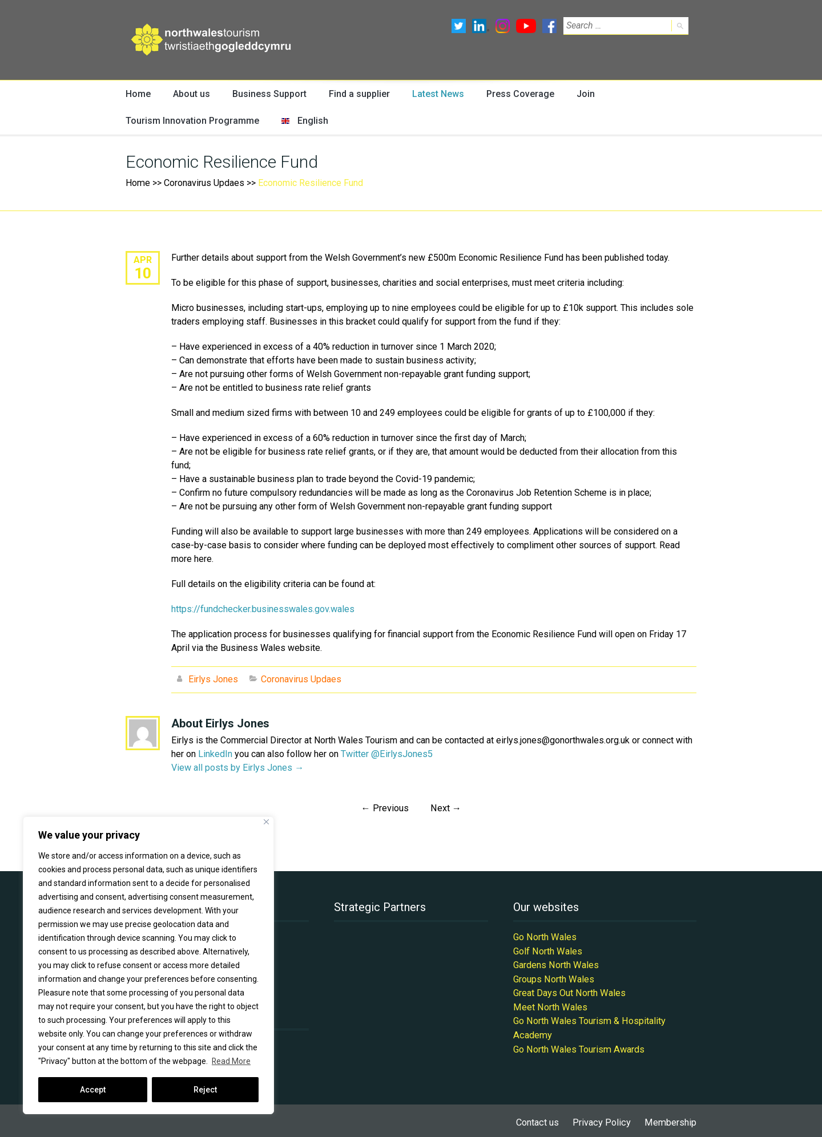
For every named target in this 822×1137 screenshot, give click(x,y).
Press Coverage (513, 93)
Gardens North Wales (555, 963)
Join (577, 93)
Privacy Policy (603, 1118)
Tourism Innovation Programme (188, 121)
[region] (148, 965)
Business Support (266, 93)
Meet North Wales (549, 1004)
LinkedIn (215, 753)
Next (445, 807)
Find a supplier (354, 93)
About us (190, 93)
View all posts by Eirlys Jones (237, 767)
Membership (671, 1118)
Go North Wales (544, 935)
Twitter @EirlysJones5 (386, 753)
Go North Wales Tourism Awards (577, 1045)
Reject (205, 1089)
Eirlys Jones (213, 679)
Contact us (540, 1118)
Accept (93, 1089)
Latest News (432, 93)
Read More (231, 1061)
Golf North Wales (547, 949)
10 (142, 273)
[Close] (266, 821)
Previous (385, 807)
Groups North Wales (553, 977)
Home (138, 93)
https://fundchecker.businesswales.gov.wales (262, 609)
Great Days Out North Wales (568, 990)
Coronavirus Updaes (203, 183)
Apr (143, 259)
